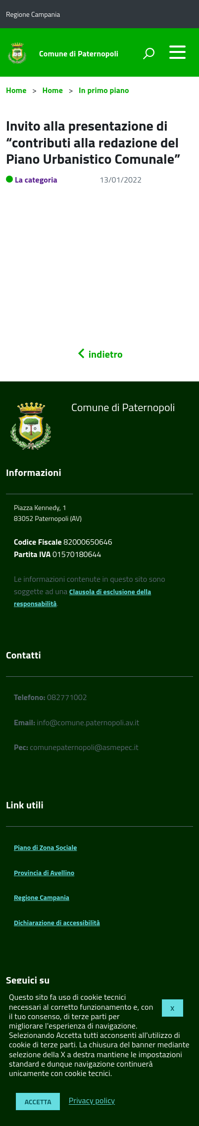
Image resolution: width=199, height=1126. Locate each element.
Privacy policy (92, 1101)
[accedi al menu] (177, 52)
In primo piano (104, 90)
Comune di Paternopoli (78, 53)
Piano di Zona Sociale (45, 847)
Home (16, 90)
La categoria (36, 180)
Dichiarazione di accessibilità (57, 922)
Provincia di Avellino (44, 872)
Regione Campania (41, 897)
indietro (99, 354)
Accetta (38, 1101)
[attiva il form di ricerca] (148, 53)
